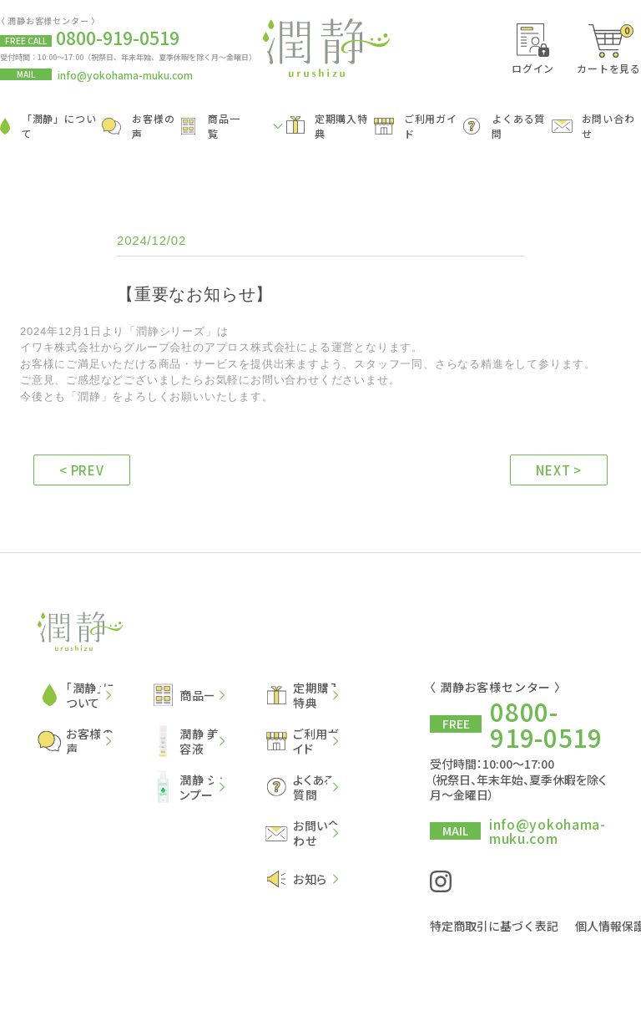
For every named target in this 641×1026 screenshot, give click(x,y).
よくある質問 (504, 126)
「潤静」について (48, 126)
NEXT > (559, 470)
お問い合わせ (593, 126)
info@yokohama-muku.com (125, 75)
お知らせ (302, 879)
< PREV (81, 470)
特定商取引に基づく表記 (494, 923)
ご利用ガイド (415, 126)
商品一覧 (210, 126)
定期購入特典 (327, 126)
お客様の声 (138, 126)
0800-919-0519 (546, 723)
